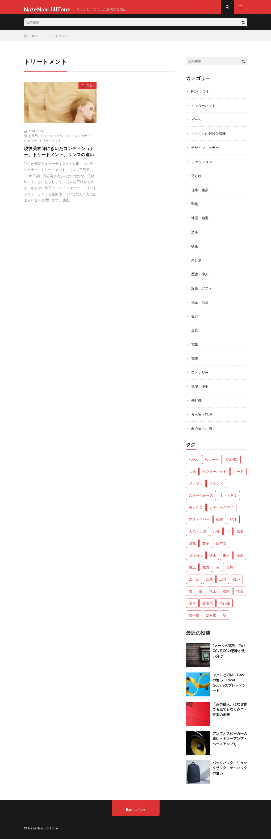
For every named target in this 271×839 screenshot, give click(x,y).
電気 (195, 344)
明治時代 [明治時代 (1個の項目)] (196, 554)
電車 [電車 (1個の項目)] (192, 602)
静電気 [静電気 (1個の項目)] (207, 602)
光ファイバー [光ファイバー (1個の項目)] (199, 518)
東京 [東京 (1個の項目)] (226, 554)
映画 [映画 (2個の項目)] (212, 554)
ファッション (202, 165)
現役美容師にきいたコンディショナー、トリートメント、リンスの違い (58, 160)
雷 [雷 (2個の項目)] (200, 590)
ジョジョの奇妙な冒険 (209, 137)
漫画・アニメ (202, 289)
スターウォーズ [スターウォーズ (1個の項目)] (201, 494)
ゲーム (196, 123)
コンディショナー (78, 140)
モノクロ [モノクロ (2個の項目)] (196, 506)
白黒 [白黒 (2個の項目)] (192, 566)
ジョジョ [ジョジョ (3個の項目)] (196, 482)
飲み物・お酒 (202, 427)
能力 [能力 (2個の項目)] (205, 566)
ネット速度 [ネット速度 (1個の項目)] (228, 494)
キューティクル (51, 140)
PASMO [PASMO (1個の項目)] (232, 458)
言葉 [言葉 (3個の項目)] (209, 578)
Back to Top (135, 808)
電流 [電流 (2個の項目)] (239, 590)
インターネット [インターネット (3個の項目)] (214, 470)
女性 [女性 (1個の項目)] (216, 530)
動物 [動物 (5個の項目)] (219, 518)
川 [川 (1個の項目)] (228, 530)
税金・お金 (200, 303)
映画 (195, 248)
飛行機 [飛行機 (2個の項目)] (224, 602)
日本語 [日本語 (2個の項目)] (221, 542)
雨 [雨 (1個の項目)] (190, 590)
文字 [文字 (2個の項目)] (205, 542)
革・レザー (200, 372)
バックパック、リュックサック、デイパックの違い (229, 766)
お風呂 (33, 140)
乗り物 (196, 178)
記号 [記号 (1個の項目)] (222, 578)
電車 (195, 358)
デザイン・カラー (206, 151)
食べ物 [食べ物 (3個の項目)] (194, 614)
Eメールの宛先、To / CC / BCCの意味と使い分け (228, 649)
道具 (195, 331)
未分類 (196, 261)
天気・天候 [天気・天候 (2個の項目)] (197, 530)
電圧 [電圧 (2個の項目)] (212, 590)
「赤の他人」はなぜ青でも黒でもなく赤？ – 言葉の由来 (229, 708)
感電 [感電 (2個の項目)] (239, 530)
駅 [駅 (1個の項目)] (224, 614)
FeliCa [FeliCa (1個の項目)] (193, 458)
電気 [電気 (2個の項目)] (226, 590)
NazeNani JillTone (43, 827)
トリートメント (50, 144)
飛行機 (196, 400)
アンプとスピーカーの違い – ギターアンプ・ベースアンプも (229, 737)
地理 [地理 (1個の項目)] (233, 518)
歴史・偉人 (200, 275)
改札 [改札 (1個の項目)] (192, 542)
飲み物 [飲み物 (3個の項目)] (211, 614)
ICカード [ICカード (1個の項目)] (212, 458)
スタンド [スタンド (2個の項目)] (216, 482)
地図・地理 (200, 220)
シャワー (30, 144)
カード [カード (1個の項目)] (238, 470)
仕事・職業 (200, 192)
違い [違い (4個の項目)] (236, 578)
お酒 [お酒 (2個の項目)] (192, 470)
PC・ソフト (201, 95)
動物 (195, 206)
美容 (87, 91)
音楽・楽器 (200, 386)
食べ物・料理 (202, 414)
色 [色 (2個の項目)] (217, 566)
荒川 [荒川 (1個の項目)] (229, 566)
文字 (195, 234)
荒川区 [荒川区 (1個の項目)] (194, 578)
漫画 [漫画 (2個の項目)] (239, 554)
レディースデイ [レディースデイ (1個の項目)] (221, 506)
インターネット (204, 109)
